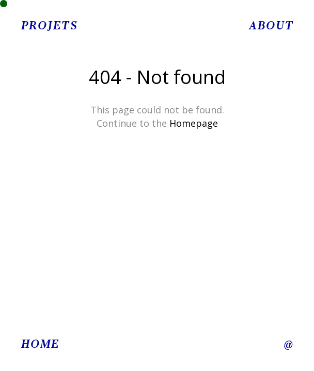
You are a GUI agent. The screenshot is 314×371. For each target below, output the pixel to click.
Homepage (193, 123)
